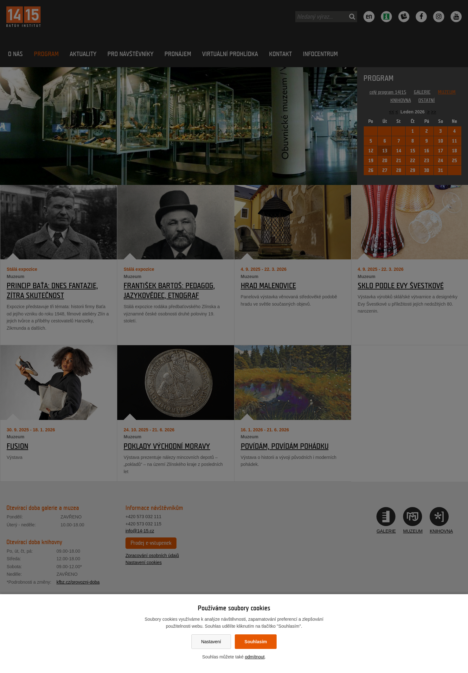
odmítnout (255, 656)
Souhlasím (256, 641)
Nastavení (211, 641)
